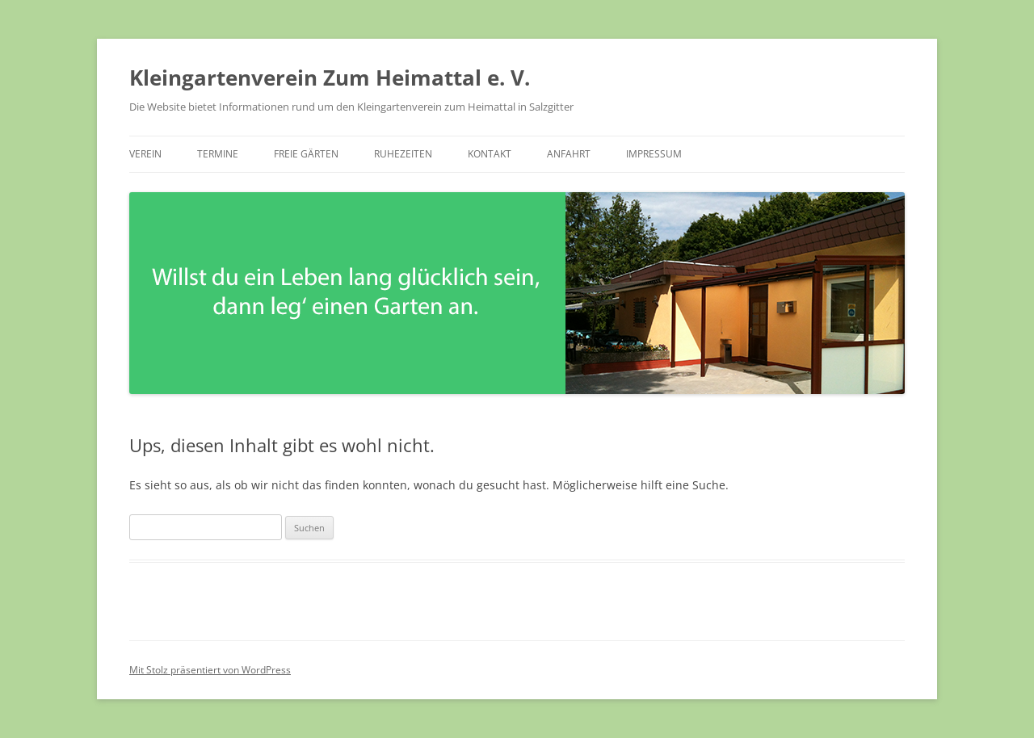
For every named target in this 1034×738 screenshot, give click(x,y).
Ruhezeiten (403, 154)
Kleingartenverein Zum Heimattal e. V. (329, 77)
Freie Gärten (306, 154)
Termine (217, 154)
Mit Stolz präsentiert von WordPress (210, 670)
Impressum (654, 154)
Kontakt (489, 154)
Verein (145, 154)
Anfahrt (569, 154)
